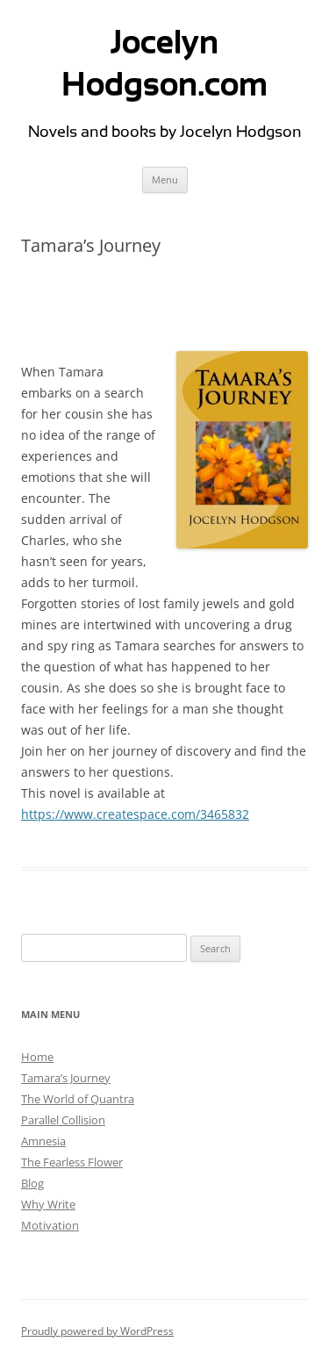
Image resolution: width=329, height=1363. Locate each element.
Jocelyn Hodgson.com (164, 62)
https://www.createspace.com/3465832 (135, 814)
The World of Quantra (77, 1099)
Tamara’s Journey (66, 1078)
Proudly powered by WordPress (97, 1331)
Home (37, 1057)
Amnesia (43, 1141)
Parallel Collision (63, 1120)
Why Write (48, 1204)
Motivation (50, 1225)
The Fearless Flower (72, 1162)
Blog (32, 1183)
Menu (165, 179)
